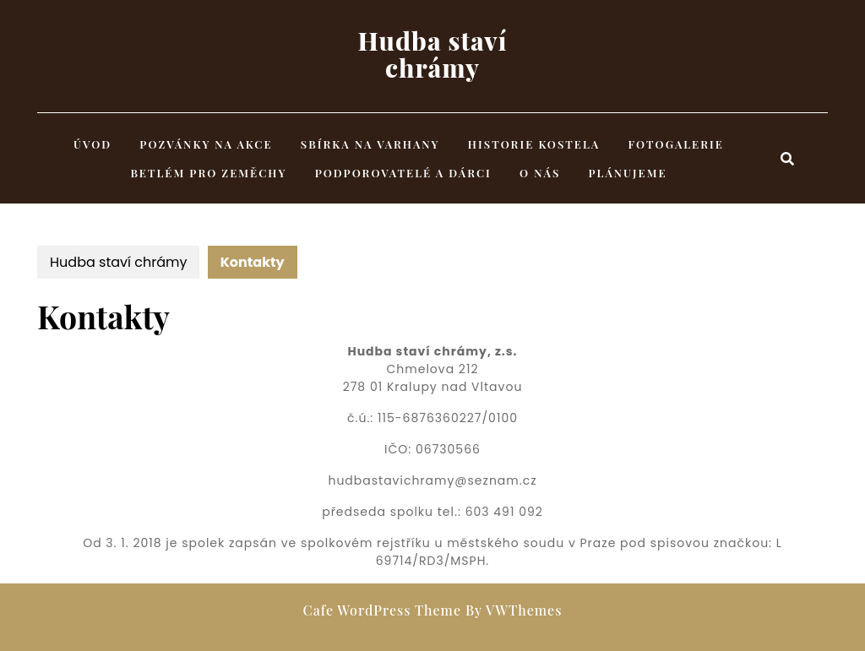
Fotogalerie (676, 144)
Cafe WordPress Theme (382, 610)
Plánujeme (628, 172)
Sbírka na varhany (370, 144)
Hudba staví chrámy (433, 54)
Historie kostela (534, 144)
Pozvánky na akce (205, 144)
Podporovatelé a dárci (403, 172)
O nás (540, 172)
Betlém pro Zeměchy (208, 172)
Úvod (92, 144)
